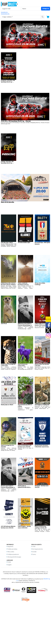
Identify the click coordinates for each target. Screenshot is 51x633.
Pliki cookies (11, 552)
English (9, 565)
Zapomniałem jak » (5, 14)
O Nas (33, 546)
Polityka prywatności (13, 554)
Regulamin (10, 546)
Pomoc (34, 554)
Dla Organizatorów (37, 549)
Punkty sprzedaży (12, 549)
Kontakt (34, 552)
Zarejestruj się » (4, 12)
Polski (9, 562)
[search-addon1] (21, 17)
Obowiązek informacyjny (14, 557)
